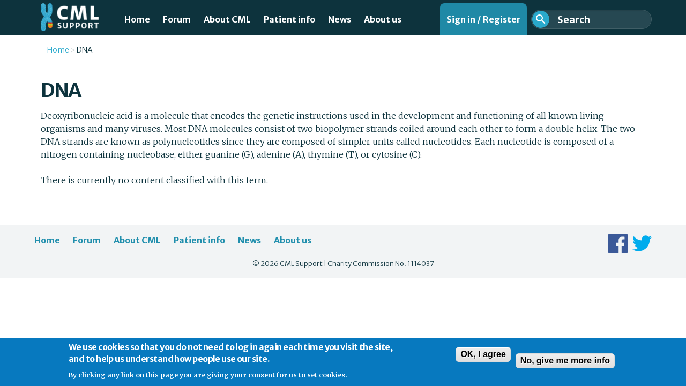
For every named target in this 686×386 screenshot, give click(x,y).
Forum (177, 19)
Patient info (289, 19)
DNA (85, 50)
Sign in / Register (483, 19)
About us (382, 19)
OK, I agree (482, 357)
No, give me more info (565, 364)
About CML (227, 19)
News (339, 19)
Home (137, 19)
